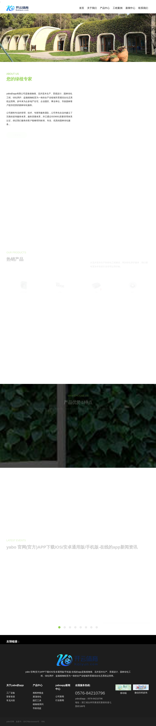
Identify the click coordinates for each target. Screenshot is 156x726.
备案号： (19, 722)
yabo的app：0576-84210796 (89, 698)
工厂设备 (10, 693)
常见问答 (10, 700)
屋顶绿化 (37, 696)
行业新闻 (59, 700)
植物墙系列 (38, 704)
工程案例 (117, 8)
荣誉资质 (10, 696)
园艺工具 (37, 700)
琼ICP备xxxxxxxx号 (31, 722)
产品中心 (105, 8)
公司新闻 (59, 696)
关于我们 (92, 8)
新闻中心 (130, 8)
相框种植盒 (38, 693)
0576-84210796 (90, 693)
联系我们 (143, 8)
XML (43, 722)
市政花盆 (37, 708)
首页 (81, 8)
